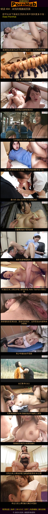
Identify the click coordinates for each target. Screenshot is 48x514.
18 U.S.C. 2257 (22, 509)
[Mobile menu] (2, 3)
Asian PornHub (9, 17)
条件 (13, 509)
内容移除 (33, 509)
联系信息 (6, 509)
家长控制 (42, 509)
